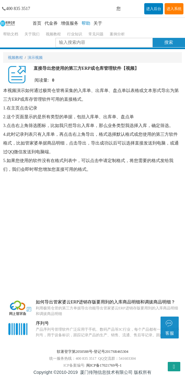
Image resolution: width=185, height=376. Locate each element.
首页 (37, 23)
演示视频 (35, 57)
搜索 (168, 42)
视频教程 (53, 34)
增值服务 (69, 23)
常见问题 (95, 34)
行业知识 (74, 34)
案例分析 (117, 34)
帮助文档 (10, 34)
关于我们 (32, 34)
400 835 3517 (18, 8)
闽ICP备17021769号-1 (104, 365)
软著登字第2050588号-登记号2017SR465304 (93, 351)
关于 (97, 23)
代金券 (51, 23)
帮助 (86, 23)
